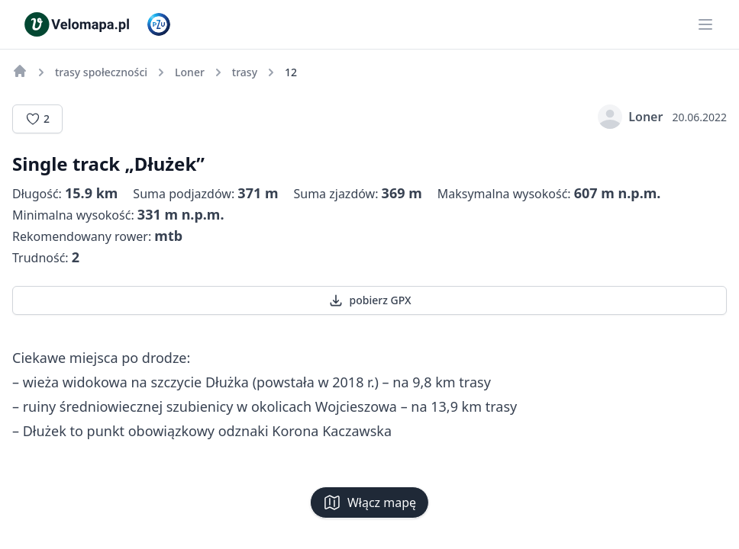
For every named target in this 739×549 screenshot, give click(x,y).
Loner (630, 116)
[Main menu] (705, 24)
